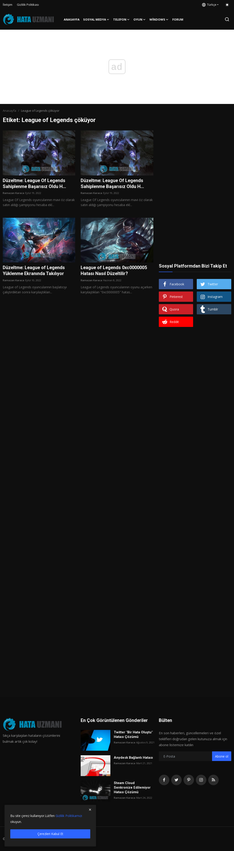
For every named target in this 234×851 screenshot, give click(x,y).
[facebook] (164, 780)
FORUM (177, 19)
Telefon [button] (121, 19)
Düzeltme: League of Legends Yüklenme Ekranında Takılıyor (34, 271)
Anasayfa (72, 19)
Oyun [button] (139, 19)
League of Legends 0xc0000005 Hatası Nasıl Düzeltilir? (114, 271)
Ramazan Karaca (13, 193)
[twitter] (176, 780)
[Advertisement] (195, 159)
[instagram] (201, 780)
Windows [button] (159, 19)
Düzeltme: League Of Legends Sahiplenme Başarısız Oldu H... (34, 183)
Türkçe (209, 5)
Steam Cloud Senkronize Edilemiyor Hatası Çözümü (132, 787)
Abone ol (221, 756)
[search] (227, 19)
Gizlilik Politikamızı (69, 816)
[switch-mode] (227, 5)
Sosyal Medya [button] (96, 19)
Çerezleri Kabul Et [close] (50, 834)
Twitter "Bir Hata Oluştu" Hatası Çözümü (133, 734)
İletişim (7, 5)
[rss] (213, 780)
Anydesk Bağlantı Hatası (133, 758)
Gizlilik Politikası (28, 5)
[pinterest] (188, 780)
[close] (90, 809)
